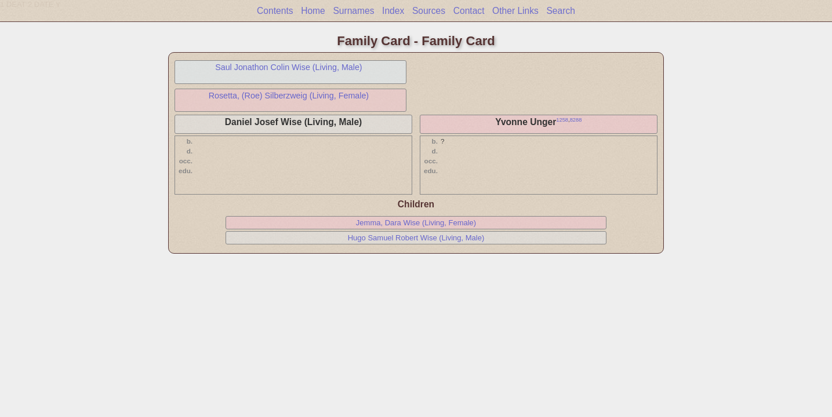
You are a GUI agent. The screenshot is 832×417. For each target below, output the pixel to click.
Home (313, 11)
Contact (469, 11)
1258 (562, 120)
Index (393, 11)
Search (560, 11)
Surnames (353, 11)
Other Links (515, 11)
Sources (428, 11)
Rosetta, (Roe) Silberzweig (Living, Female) (289, 95)
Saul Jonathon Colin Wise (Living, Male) (288, 67)
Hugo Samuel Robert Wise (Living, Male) (416, 237)
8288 (576, 120)
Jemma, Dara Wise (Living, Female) (416, 222)
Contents (275, 11)
